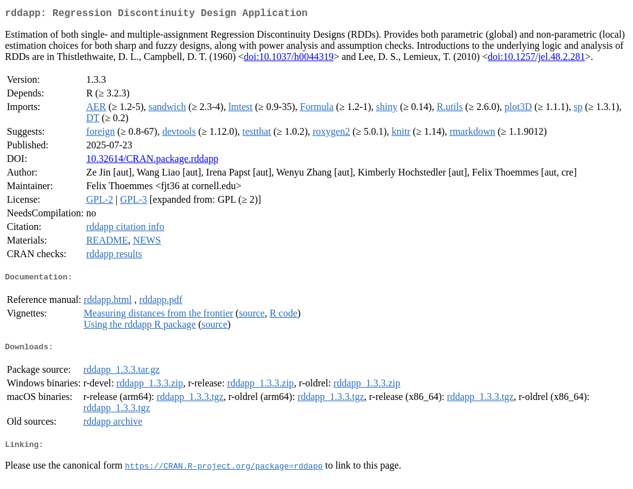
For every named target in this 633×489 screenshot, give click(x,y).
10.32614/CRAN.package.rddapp (152, 161)
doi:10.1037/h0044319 (288, 59)
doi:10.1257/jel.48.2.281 (536, 59)
